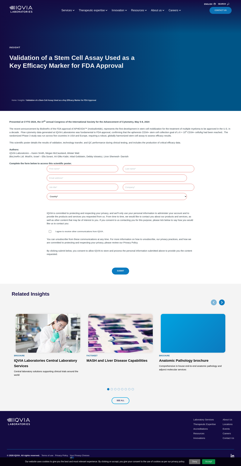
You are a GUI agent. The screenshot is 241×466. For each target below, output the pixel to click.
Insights (21, 100)
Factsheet (92, 356)
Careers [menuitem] (227, 433)
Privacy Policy (61, 455)
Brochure (19, 356)
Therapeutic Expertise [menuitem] (204, 424)
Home (14, 100)
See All (120, 400)
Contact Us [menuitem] (228, 438)
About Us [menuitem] (227, 419)
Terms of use (47, 455)
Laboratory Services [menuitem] (203, 419)
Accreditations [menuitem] (200, 428)
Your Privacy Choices (79, 456)
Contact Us (221, 10)
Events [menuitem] (226, 428)
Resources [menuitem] (198, 433)
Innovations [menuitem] (199, 438)
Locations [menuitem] (228, 424)
